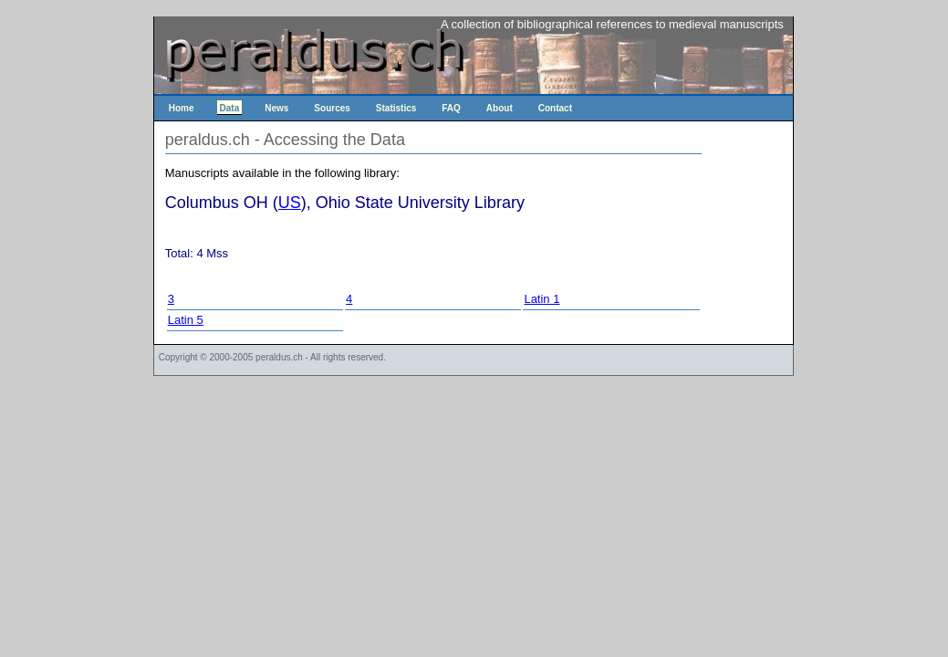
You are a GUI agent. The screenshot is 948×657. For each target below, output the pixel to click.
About (499, 108)
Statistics (396, 108)
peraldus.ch (279, 357)
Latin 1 (541, 299)
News (276, 108)
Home (181, 108)
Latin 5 (185, 320)
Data (230, 108)
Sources (331, 108)
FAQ (451, 108)
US (289, 202)
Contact (555, 108)
